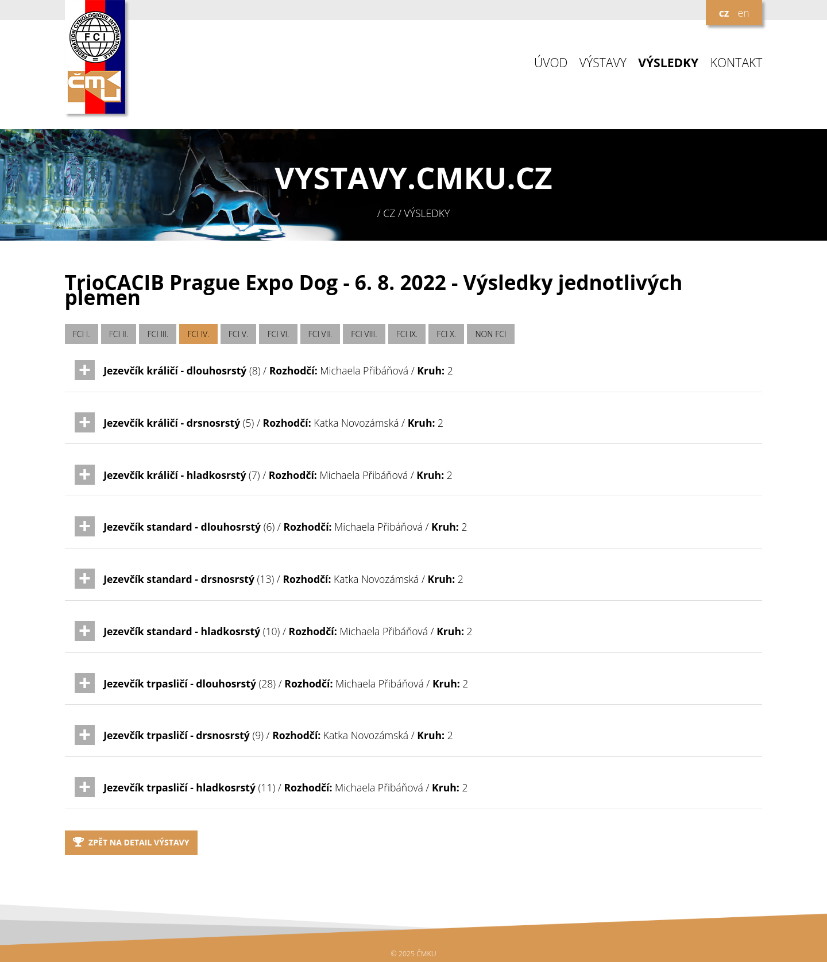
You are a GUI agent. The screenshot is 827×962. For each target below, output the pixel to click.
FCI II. (118, 334)
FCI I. (81, 334)
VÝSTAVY (603, 63)
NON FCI (490, 334)
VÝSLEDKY (668, 63)
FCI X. (446, 334)
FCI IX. (407, 334)
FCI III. (157, 334)
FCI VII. (320, 334)
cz (724, 13)
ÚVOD (550, 63)
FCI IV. (199, 334)
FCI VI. (278, 334)
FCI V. (239, 334)
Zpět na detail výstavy (131, 842)
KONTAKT (736, 63)
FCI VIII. (364, 334)
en (743, 13)
